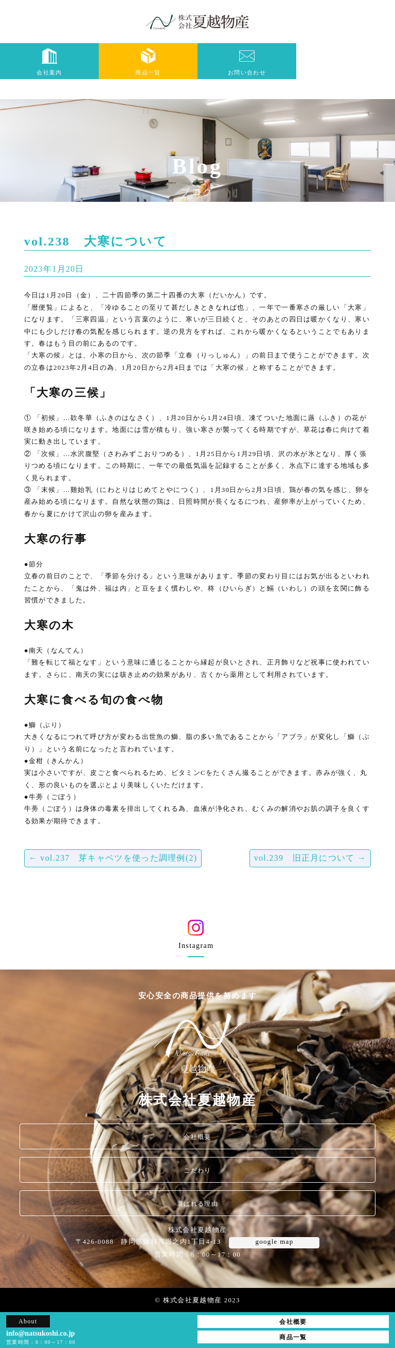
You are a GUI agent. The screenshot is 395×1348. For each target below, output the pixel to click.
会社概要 (197, 1137)
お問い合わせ (247, 61)
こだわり (197, 1170)
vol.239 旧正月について (310, 857)
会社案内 (49, 61)
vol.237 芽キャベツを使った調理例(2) (113, 857)
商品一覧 (147, 61)
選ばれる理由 (197, 1203)
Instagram (196, 938)
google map (274, 1241)
